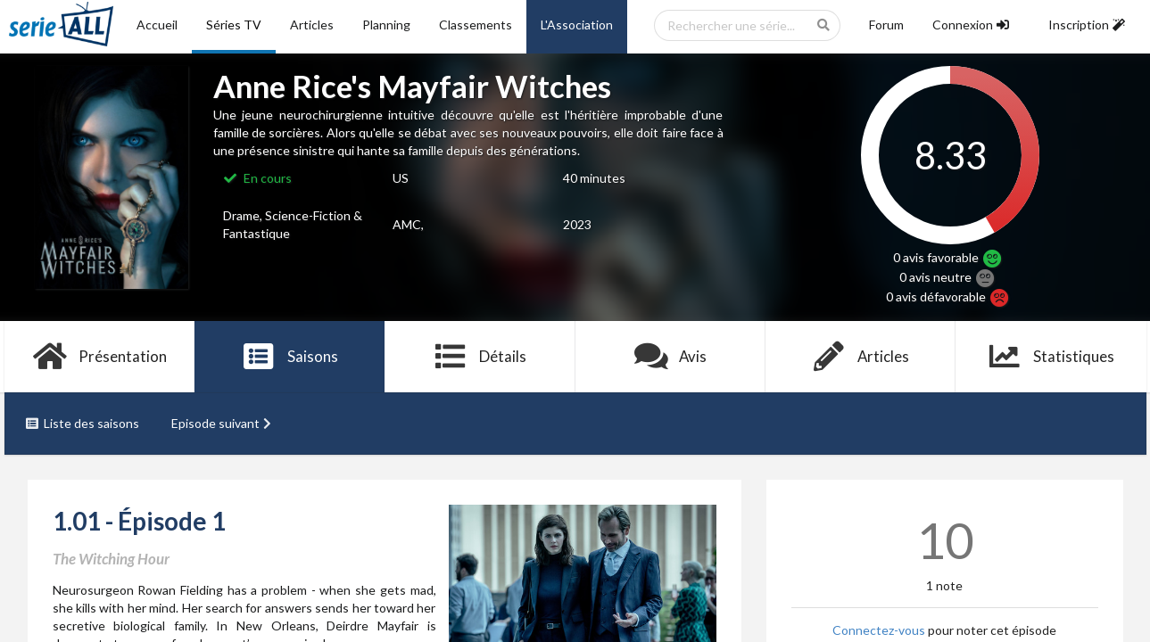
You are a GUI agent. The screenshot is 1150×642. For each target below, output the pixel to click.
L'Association (577, 24)
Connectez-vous (878, 630)
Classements (475, 24)
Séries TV (233, 24)
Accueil (157, 24)
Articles (312, 24)
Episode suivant (223, 423)
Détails (480, 357)
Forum (886, 24)
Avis (670, 357)
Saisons (289, 357)
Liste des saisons (82, 423)
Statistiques (1050, 357)
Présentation (99, 357)
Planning (386, 24)
